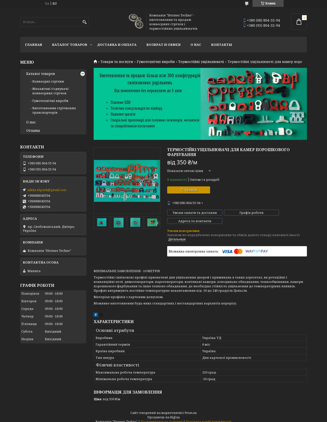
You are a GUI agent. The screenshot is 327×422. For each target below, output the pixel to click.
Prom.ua (191, 408)
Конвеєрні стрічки (48, 81)
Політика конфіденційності (208, 417)
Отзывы (33, 130)
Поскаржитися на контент (162, 417)
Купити (191, 190)
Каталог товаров (69, 44)
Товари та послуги (117, 62)
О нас (195, 44)
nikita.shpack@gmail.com (46, 190)
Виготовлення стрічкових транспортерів (54, 110)
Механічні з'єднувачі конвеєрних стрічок (50, 90)
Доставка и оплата (117, 44)
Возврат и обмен (163, 44)
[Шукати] (84, 22)
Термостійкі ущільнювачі (201, 62)
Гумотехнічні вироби (156, 62)
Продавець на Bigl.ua (163, 413)
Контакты (221, 44)
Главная (33, 44)
